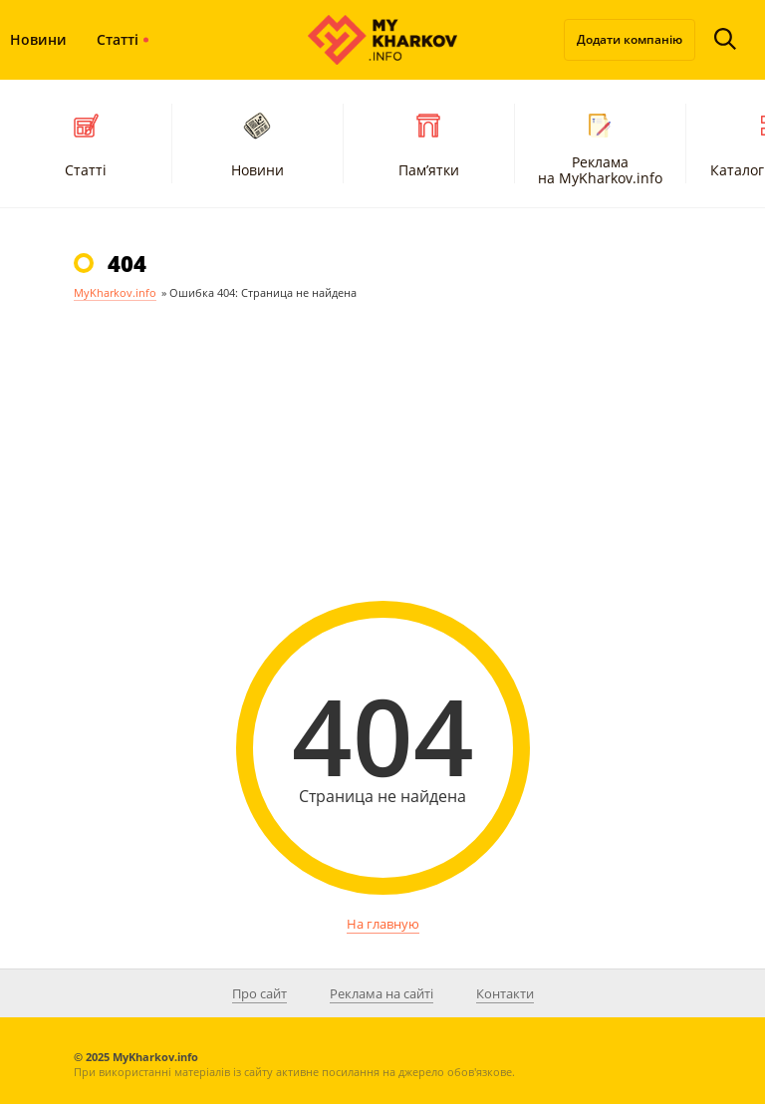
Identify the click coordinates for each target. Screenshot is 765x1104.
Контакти (505, 993)
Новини (257, 142)
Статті (117, 39)
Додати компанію (629, 39)
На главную (383, 924)
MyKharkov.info (115, 292)
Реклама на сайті (381, 993)
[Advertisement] (382, 471)
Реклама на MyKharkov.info (600, 146)
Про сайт (259, 993)
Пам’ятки (428, 142)
